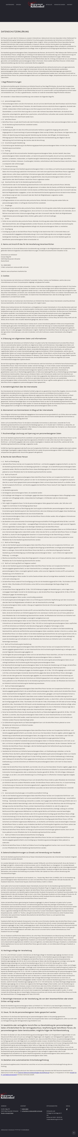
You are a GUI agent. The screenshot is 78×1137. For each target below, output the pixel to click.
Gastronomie (10, 4)
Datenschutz (4, 1129)
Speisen (18, 4)
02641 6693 (25, 1109)
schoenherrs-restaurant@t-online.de (32, 1111)
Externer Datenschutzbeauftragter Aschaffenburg (33, 1073)
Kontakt (69, 4)
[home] (36, 4)
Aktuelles (49, 4)
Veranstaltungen (59, 4)
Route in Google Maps (7, 1113)
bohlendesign (25, 1129)
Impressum (11, 1129)
